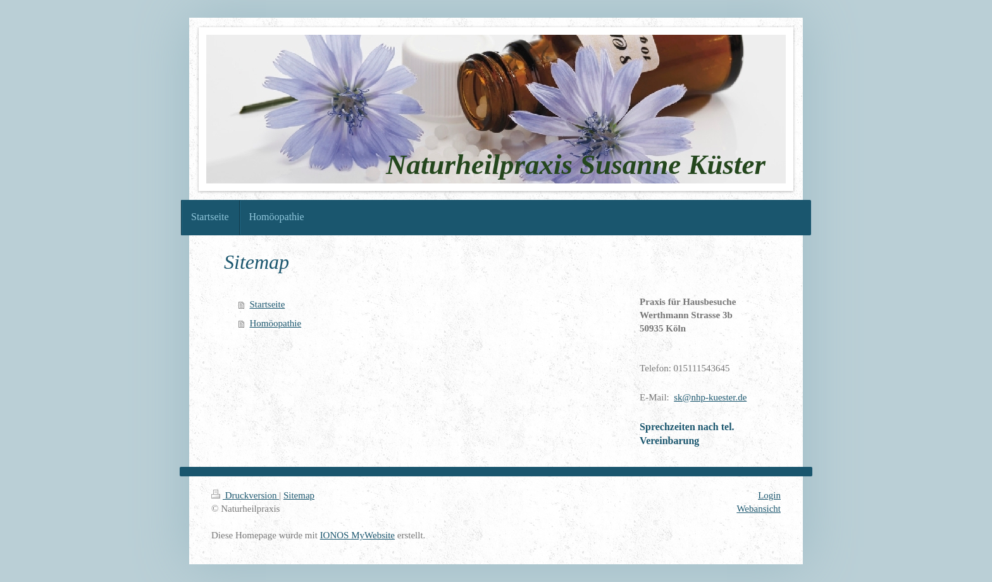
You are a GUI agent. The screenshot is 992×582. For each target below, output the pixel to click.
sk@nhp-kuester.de (710, 397)
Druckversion (245, 495)
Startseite (267, 304)
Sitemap (298, 495)
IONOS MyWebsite (357, 535)
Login (769, 495)
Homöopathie (276, 323)
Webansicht (758, 509)
